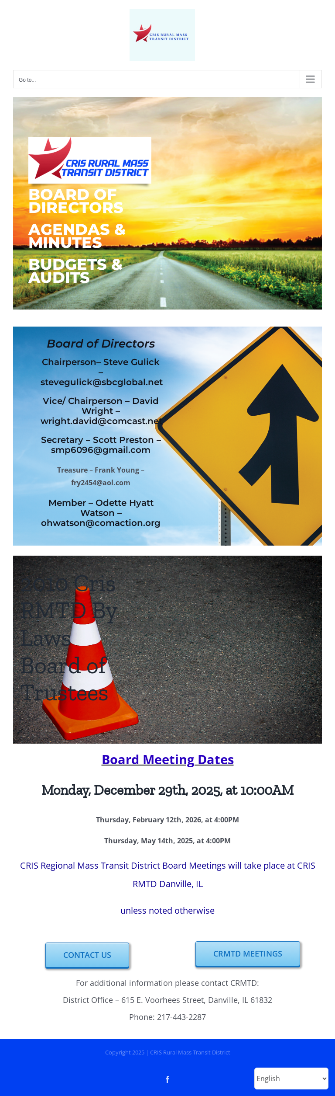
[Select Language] (291, 1078)
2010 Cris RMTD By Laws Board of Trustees (68, 638)
